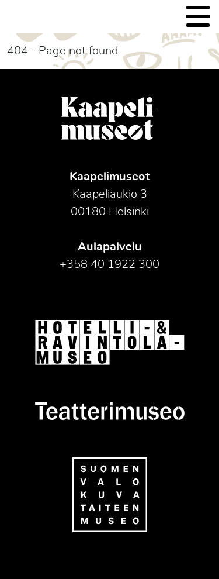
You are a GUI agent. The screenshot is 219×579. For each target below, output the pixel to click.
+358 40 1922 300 (109, 264)
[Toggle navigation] (198, 16)
